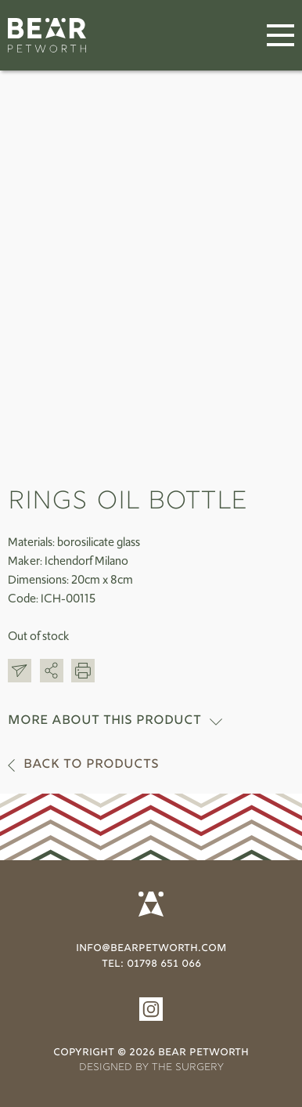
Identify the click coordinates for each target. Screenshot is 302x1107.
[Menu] (280, 35)
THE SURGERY (188, 1068)
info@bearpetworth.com (151, 949)
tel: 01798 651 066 (151, 964)
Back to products (91, 765)
